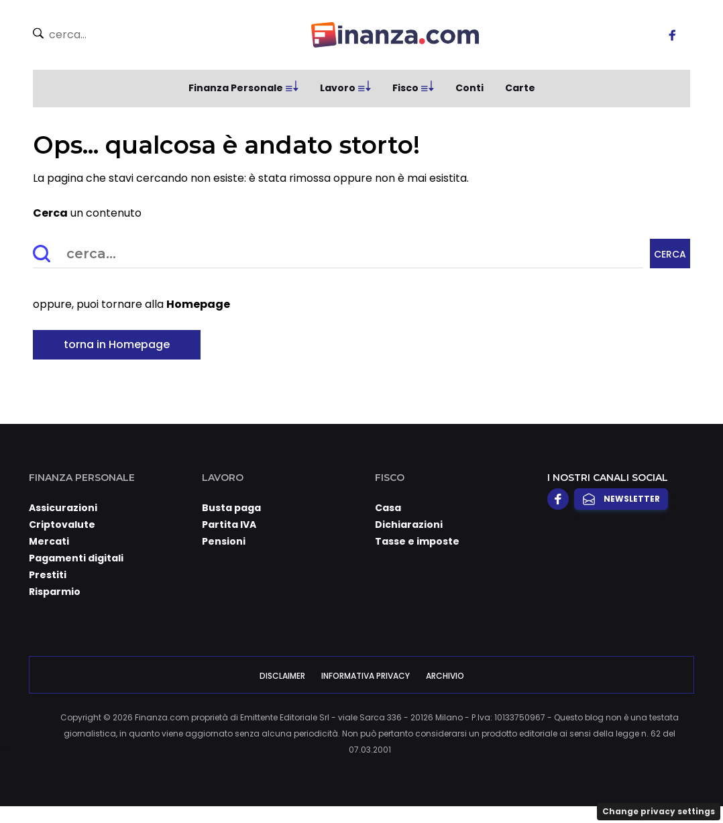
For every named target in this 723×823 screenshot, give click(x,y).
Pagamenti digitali (76, 558)
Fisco (405, 88)
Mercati (49, 541)
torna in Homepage (117, 344)
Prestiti (47, 575)
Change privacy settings (658, 811)
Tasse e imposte (417, 541)
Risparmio (54, 591)
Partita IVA (229, 524)
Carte (520, 88)
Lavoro (337, 88)
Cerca (670, 254)
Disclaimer (282, 675)
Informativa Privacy (365, 675)
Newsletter (621, 499)
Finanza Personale (235, 88)
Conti (469, 88)
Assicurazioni (63, 507)
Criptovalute (62, 524)
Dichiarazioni (409, 524)
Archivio (445, 675)
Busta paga (231, 507)
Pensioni (223, 541)
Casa (388, 507)
